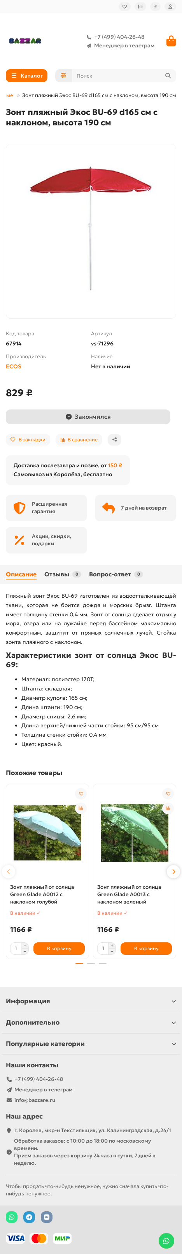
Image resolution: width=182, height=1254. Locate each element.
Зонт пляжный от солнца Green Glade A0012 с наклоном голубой (42, 894)
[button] (8, 871)
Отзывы (62, 574)
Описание (21, 574)
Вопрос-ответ (116, 574)
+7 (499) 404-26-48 (114, 37)
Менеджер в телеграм (118, 45)
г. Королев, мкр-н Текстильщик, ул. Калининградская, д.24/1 (92, 1130)
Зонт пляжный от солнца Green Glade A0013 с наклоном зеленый (129, 894)
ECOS (13, 366)
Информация (91, 1001)
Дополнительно (91, 1022)
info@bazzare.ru (34, 1100)
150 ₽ (115, 465)
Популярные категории (91, 1044)
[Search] (124, 75)
